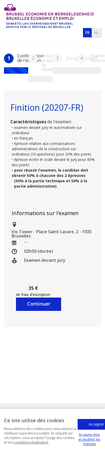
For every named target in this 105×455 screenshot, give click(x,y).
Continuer (38, 303)
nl (96, 32)
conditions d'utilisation (31, 446)
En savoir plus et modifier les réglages (89, 443)
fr (87, 32)
